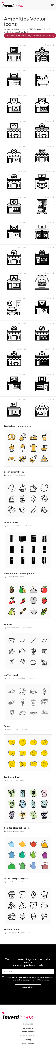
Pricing (28, 1040)
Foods (7, 726)
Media (9, 882)
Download (21, 45)
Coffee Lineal (11, 675)
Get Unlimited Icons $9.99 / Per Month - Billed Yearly (30, 35)
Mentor (9, 475)
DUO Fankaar (35, 29)
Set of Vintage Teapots (16, 878)
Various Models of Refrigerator (19, 573)
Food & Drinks (11, 522)
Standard (23, 32)
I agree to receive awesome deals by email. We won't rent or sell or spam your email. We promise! (30, 979)
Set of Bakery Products (15, 472)
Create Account (28, 1032)
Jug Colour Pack (12, 777)
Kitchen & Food (11, 929)
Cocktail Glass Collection (16, 828)
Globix (9, 577)
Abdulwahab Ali (13, 526)
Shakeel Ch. (11, 729)
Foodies (8, 624)
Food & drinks (20, 475)
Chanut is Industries (14, 678)
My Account (28, 1028)
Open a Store (28, 1043)
